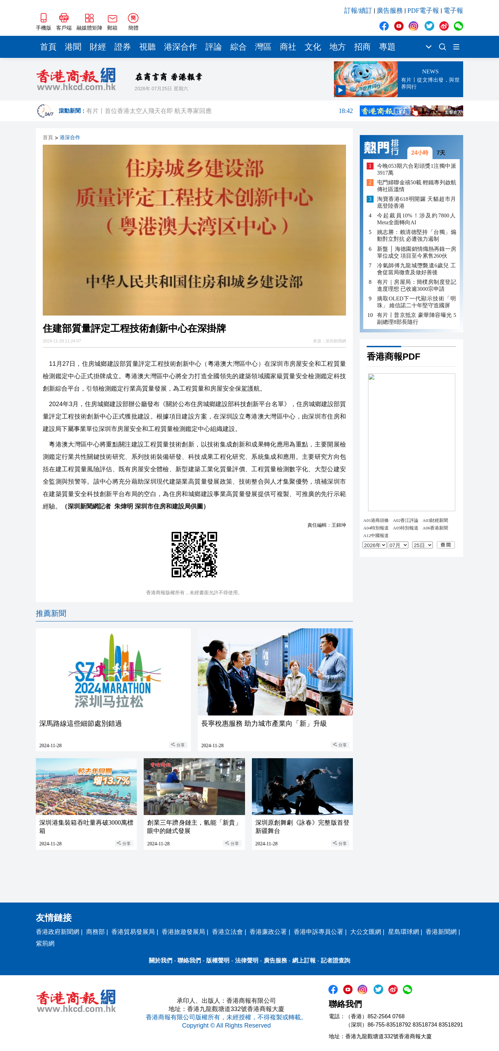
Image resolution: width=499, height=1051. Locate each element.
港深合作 (180, 46)
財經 (98, 46)
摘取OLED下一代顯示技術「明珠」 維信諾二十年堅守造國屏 (416, 302)
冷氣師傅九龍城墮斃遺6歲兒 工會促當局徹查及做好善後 (416, 268)
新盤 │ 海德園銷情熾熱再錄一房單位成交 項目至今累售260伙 (416, 252)
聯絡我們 (189, 960)
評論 (213, 46)
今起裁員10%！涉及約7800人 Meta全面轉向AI (416, 219)
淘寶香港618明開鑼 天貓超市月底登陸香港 (416, 202)
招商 (362, 46)
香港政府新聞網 (57, 931)
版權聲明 (218, 960)
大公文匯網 (365, 931)
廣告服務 (390, 10)
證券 (122, 46)
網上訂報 (304, 960)
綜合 (238, 46)
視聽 (147, 46)
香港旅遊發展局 (183, 931)
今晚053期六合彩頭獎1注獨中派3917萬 (416, 169)
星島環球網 (403, 931)
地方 (337, 46)
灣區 (263, 46)
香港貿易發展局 (133, 931)
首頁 (48, 46)
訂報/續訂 (358, 10)
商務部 (95, 931)
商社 (288, 46)
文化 (313, 46)
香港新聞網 (441, 931)
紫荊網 (45, 943)
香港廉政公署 (268, 931)
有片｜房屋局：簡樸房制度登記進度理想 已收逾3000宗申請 (416, 285)
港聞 (73, 46)
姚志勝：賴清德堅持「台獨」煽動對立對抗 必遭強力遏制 (416, 235)
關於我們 (160, 960)
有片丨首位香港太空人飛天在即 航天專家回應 (219, 111)
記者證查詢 (335, 960)
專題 (387, 46)
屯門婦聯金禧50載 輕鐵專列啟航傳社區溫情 (416, 185)
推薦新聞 (51, 613)
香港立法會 (227, 931)
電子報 (453, 10)
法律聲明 (246, 960)
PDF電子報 (423, 10)
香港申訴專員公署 (318, 931)
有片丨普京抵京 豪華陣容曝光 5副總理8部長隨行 (416, 318)
